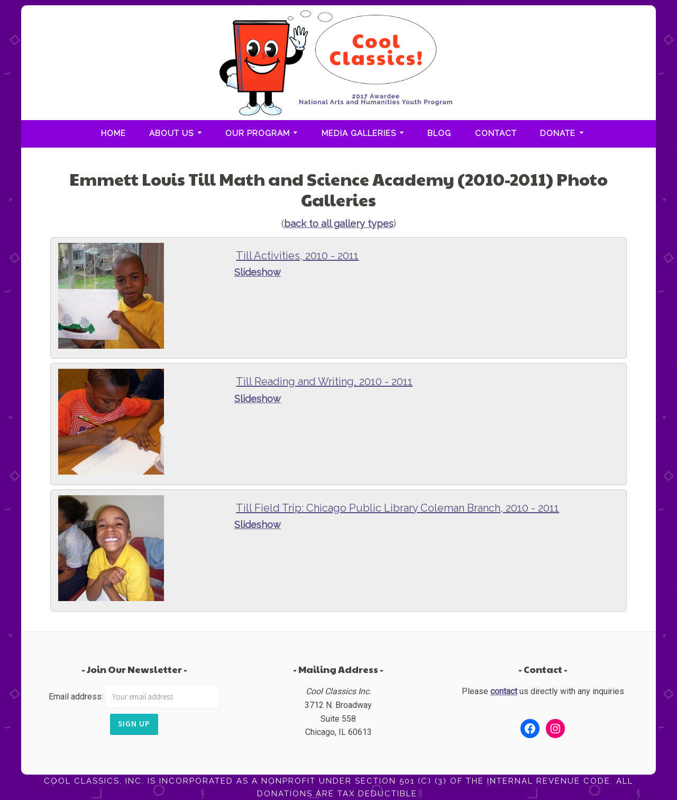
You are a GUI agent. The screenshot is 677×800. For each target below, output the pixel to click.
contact (503, 691)
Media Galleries (359, 133)
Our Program (257, 133)
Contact (496, 133)
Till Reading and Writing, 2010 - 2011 (324, 381)
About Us (171, 133)
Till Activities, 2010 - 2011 (297, 255)
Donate (557, 133)
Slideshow (257, 272)
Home (113, 133)
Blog (439, 133)
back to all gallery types (339, 223)
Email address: (77, 697)
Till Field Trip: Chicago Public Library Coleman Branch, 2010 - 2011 (397, 508)
